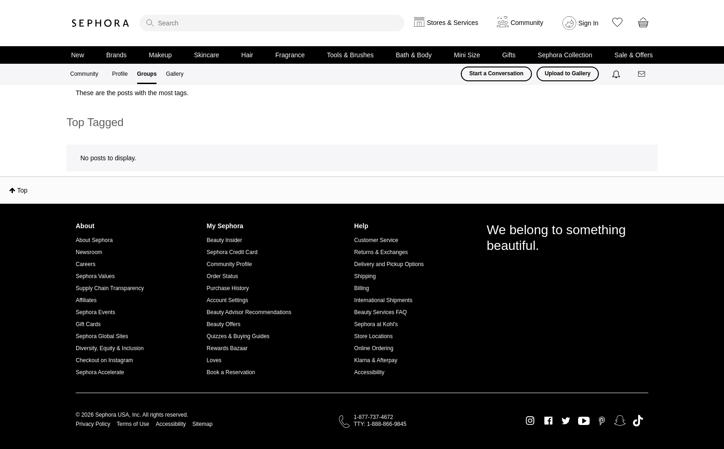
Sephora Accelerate (100, 372)
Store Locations (373, 336)
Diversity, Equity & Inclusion (110, 348)
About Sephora (94, 240)
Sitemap (202, 424)
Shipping (365, 276)
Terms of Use (133, 424)
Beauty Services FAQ (380, 312)
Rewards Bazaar (227, 348)
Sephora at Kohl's (376, 324)
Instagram (530, 421)
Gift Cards (88, 324)
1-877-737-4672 (373, 417)
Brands (116, 55)
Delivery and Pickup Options (389, 264)
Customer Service (376, 240)
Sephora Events (95, 312)
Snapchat (620, 421)
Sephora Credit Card (232, 252)
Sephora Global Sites (102, 336)
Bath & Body (414, 55)
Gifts (509, 55)
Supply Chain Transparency (110, 288)
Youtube (584, 421)
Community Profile (229, 264)
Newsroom (89, 252)
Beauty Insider (224, 240)
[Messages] (642, 74)
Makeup (160, 55)
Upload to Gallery (568, 73)
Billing (361, 288)
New (77, 55)
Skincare (206, 55)
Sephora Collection (565, 55)
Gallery (174, 74)
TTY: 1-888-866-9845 (380, 424)
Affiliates (86, 300)
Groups (147, 74)
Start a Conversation (496, 73)
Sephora (100, 23)
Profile (120, 74)
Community (84, 74)
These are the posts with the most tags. (132, 93)
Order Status (222, 276)
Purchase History (228, 288)
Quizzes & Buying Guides (238, 336)
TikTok (638, 421)
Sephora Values (95, 276)
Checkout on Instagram (104, 360)
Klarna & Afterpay (375, 360)
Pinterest (602, 421)
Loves (214, 360)
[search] (271, 23)
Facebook (548, 421)
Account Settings (227, 300)
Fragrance (290, 55)
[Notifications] (617, 74)
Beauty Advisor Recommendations (249, 312)
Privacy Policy (93, 424)
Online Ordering (373, 348)
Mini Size (467, 55)
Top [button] (22, 190)
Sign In (589, 23)
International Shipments (383, 300)
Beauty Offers (224, 324)
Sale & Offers (634, 55)
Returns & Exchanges (381, 252)
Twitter (566, 421)
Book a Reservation (231, 372)
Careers (86, 264)
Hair (247, 55)
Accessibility (369, 372)
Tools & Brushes (350, 55)
